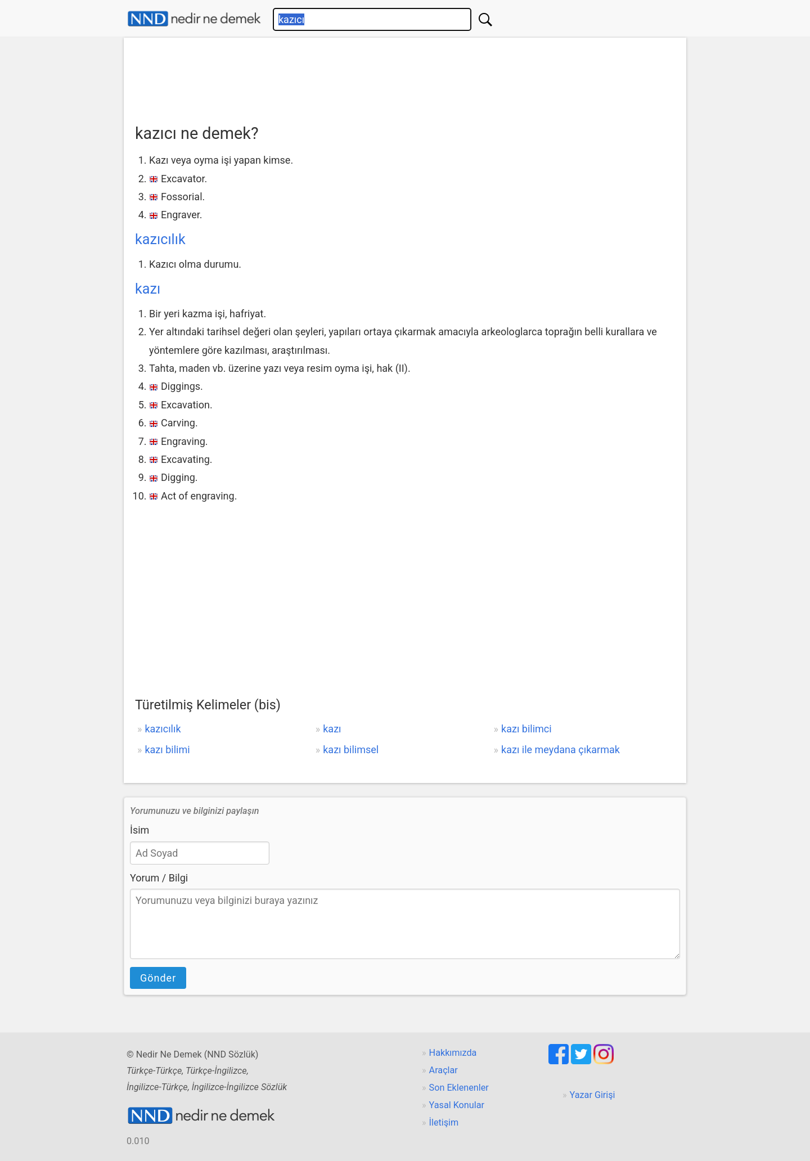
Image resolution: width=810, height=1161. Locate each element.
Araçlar (443, 1070)
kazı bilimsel (351, 749)
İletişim (444, 1122)
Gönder (158, 978)
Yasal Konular (456, 1105)
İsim (139, 830)
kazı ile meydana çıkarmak (560, 749)
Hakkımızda (453, 1052)
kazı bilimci (526, 729)
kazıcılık (160, 239)
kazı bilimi (167, 749)
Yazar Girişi (592, 1095)
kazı (147, 289)
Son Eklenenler (459, 1087)
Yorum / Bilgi (159, 878)
